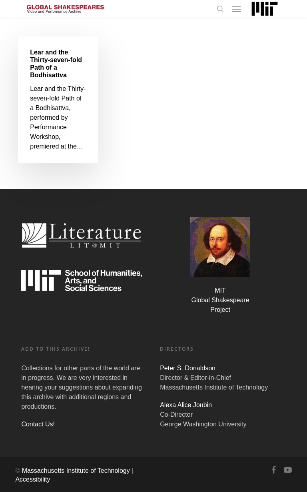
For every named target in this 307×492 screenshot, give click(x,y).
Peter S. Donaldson (187, 368)
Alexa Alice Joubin (186, 405)
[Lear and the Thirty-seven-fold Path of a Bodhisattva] (58, 100)
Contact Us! (38, 424)
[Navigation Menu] (236, 9)
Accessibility (32, 479)
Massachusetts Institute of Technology (76, 470)
